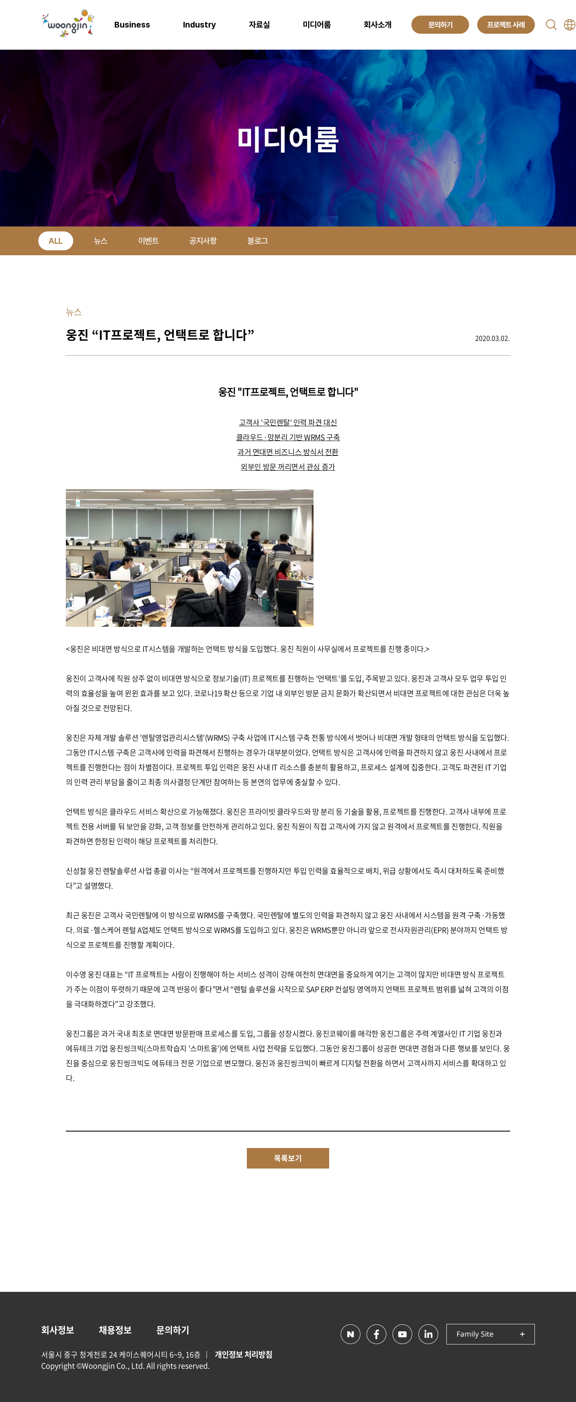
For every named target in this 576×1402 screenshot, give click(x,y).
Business (132, 25)
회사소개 (378, 25)
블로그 (257, 241)
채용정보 (115, 1329)
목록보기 (288, 1158)
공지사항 (202, 241)
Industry (199, 25)
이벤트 (148, 241)
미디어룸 (317, 25)
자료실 (259, 25)
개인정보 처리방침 (243, 1354)
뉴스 (100, 241)
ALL (56, 241)
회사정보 (57, 1329)
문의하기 (172, 1329)
